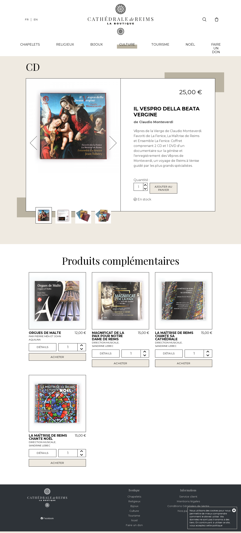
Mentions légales (188, 503)
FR (27, 19)
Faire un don (215, 48)
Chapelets (31, 45)
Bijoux (97, 45)
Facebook (47, 519)
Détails (42, 348)
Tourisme (160, 45)
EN (36, 19)
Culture (127, 46)
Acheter (57, 358)
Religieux (66, 45)
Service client (188, 498)
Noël (189, 45)
